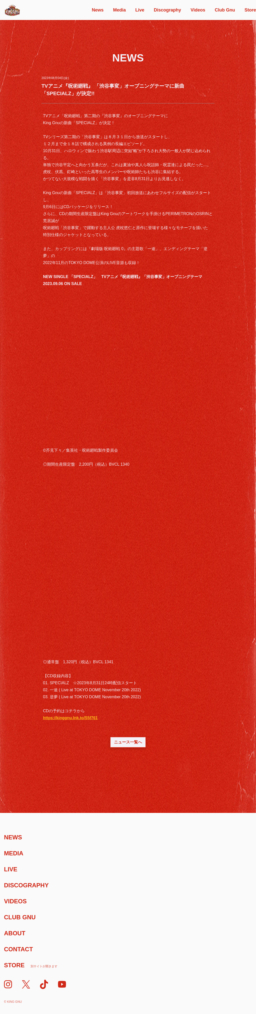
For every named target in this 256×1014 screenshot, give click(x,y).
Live (139, 9)
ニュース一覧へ (128, 742)
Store (250, 9)
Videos (197, 9)
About (14, 933)
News (98, 9)
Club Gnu (225, 9)
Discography (167, 9)
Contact (18, 949)
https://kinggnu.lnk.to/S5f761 (70, 718)
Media (119, 9)
